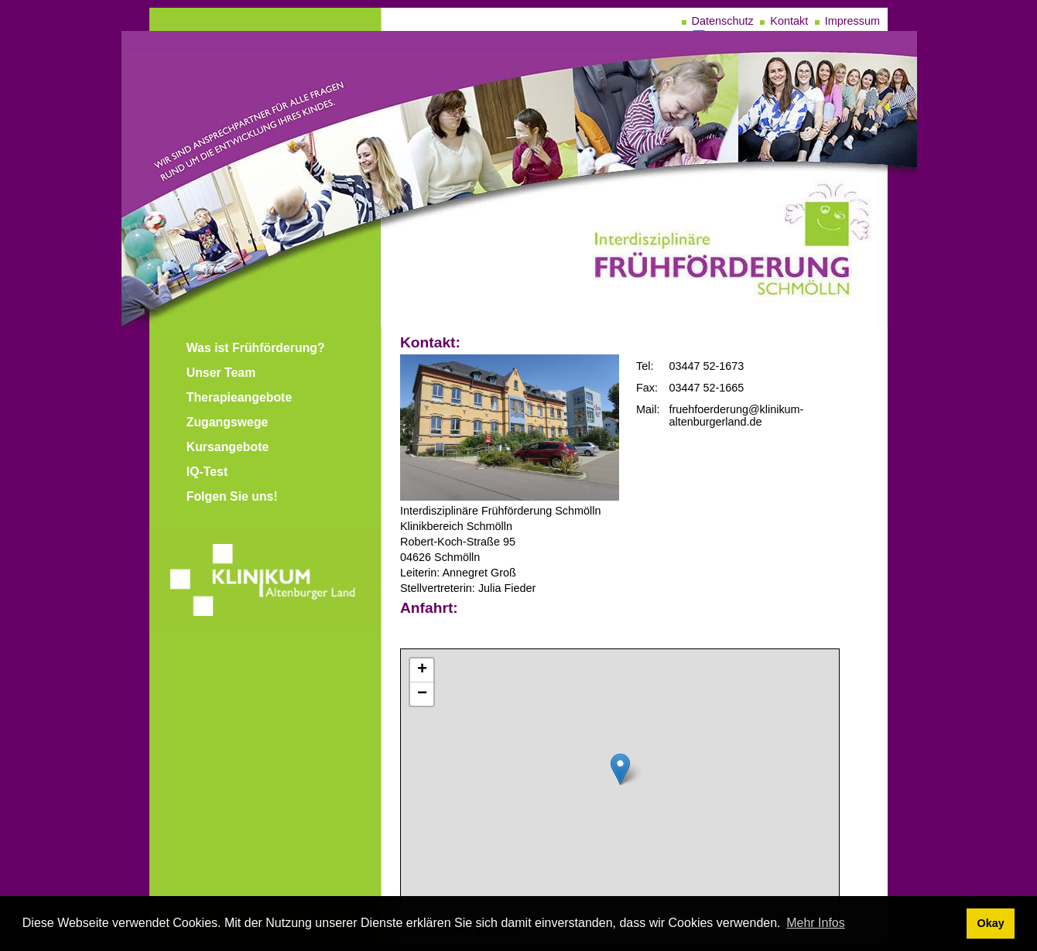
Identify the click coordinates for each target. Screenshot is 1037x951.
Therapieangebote (239, 397)
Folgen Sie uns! (232, 496)
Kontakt (789, 21)
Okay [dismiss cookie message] (990, 923)
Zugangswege (228, 422)
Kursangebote (228, 446)
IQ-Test (207, 471)
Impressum (852, 21)
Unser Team (221, 372)
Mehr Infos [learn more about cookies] (815, 922)
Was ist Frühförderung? (256, 347)
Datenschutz (723, 21)
